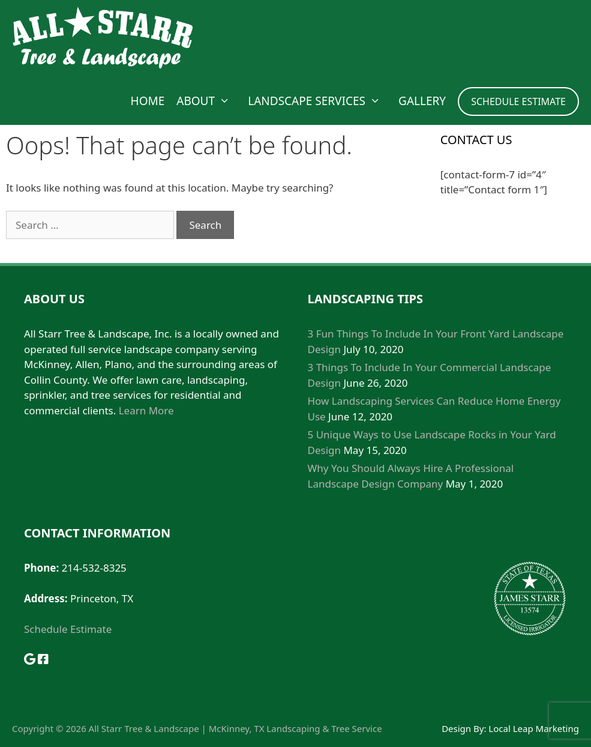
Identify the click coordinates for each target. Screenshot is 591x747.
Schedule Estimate (68, 629)
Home (148, 101)
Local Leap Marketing (533, 728)
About (209, 101)
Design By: (465, 728)
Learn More (146, 410)
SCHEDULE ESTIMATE (518, 101)
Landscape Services (320, 101)
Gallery (422, 101)
